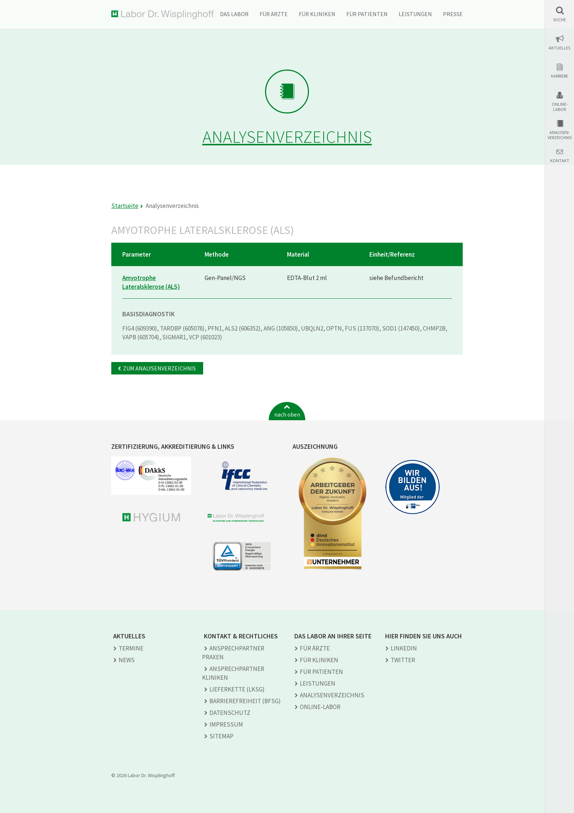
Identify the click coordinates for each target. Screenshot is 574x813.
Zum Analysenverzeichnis (159, 368)
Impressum (226, 724)
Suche (559, 19)
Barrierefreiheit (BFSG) (245, 701)
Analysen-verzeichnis (560, 135)
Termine (131, 648)
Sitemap (221, 736)
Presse (453, 14)
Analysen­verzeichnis (332, 695)
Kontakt (559, 160)
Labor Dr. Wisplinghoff (162, 14)
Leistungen (415, 14)
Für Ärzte (274, 14)
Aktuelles (559, 48)
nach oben (287, 414)
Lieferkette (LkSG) (237, 689)
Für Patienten (367, 14)
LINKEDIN (404, 648)
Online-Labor (560, 107)
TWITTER (403, 660)
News (127, 660)
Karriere (559, 76)
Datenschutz (229, 713)
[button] (559, 14)
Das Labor (234, 14)
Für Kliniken (317, 14)
